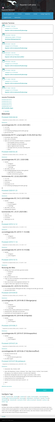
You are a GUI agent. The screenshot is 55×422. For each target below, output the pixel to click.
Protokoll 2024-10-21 (7, 101)
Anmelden (7, 111)
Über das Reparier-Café (8, 14)
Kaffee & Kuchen (31, 400)
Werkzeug (22, 398)
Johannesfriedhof (13, 398)
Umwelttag (4, 398)
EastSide (16, 396)
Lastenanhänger (42, 396)
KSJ (28, 396)
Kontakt (35, 14)
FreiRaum (22, 396)
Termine (20, 14)
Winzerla (36, 398)
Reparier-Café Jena (28, 4)
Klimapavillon (5, 400)
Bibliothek (29, 398)
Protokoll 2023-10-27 (7, 106)
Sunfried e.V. (45, 400)
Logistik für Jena (7, 17)
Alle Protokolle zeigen (7, 108)
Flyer (41, 398)
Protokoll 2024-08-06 (7, 103)
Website (38, 400)
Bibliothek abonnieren (7, 386)
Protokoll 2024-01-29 (7, 104)
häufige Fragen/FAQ (45, 14)
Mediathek (27, 14)
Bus (3, 396)
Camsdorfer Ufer (21, 400)
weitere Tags (5, 401)
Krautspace (8, 396)
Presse (46, 398)
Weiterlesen (4, 122)
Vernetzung (33, 396)
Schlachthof (12, 400)
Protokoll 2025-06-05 (7, 99)
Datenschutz (17, 17)
